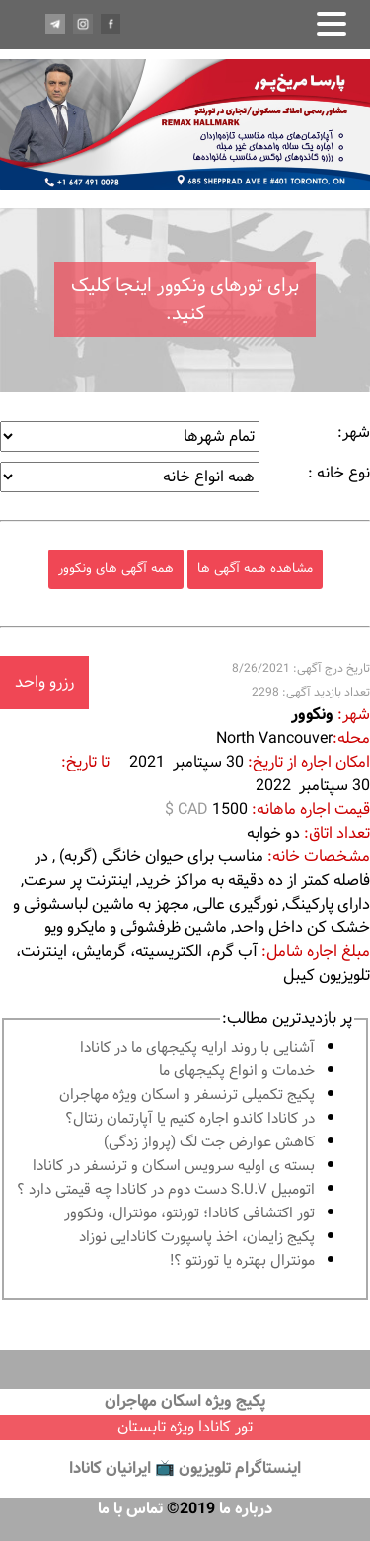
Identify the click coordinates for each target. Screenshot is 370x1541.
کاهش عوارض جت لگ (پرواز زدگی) (209, 1143)
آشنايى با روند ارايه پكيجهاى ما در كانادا (197, 1048)
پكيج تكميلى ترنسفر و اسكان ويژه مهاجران (187, 1095)
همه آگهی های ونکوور (116, 568)
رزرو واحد (44, 682)
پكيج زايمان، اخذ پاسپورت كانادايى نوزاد (197, 1237)
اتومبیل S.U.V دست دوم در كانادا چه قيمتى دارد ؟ (166, 1190)
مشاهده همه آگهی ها (255, 568)
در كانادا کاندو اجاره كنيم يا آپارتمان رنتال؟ (190, 1119)
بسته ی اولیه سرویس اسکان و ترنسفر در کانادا (174, 1166)
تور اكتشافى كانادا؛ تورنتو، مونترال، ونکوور (189, 1214)
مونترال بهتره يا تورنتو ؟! (242, 1261)
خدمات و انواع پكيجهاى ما (237, 1072)
